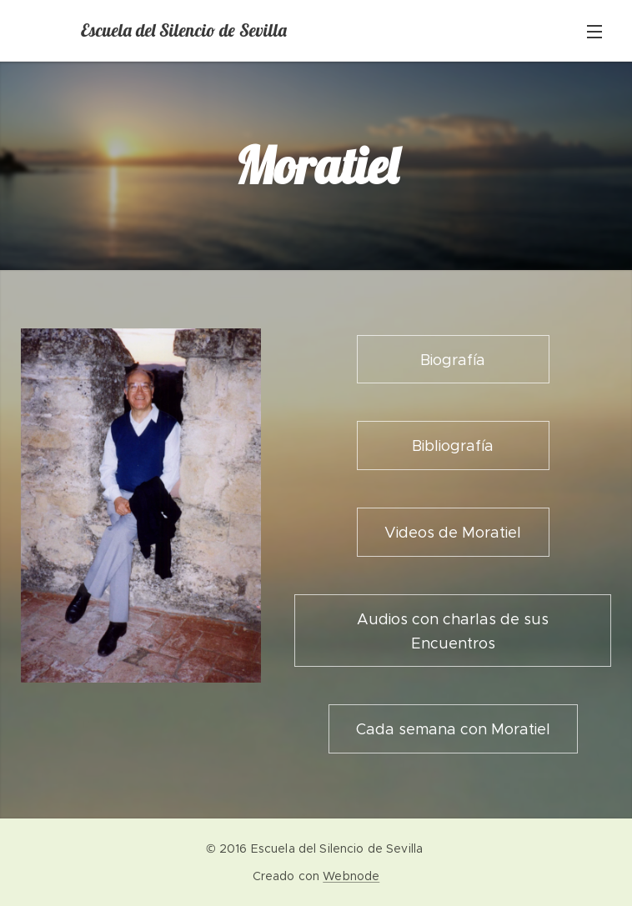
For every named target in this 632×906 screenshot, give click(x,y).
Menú (594, 32)
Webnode (351, 875)
